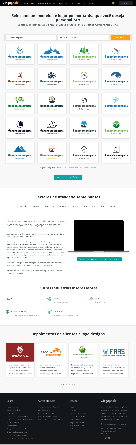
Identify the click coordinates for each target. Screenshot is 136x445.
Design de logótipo (14, 410)
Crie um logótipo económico (17, 432)
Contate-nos (74, 429)
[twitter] (106, 439)
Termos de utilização (77, 417)
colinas (102, 207)
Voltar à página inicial (11, 3)
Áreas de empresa (13, 423)
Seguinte (120, 37)
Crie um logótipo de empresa (17, 417)
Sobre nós (81, 3)
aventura (62, 207)
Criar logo (10, 414)
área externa (49, 207)
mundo (93, 168)
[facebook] (102, 439)
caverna (112, 207)
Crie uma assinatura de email (48, 407)
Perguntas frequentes (78, 426)
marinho (87, 168)
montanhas (36, 207)
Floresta (99, 298)
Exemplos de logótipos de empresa (20, 439)
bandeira (71, 168)
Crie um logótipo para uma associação (20, 420)
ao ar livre (74, 207)
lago (93, 207)
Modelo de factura (44, 410)
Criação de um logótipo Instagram (50, 420)
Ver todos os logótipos (68, 177)
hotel (77, 168)
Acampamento (18, 312)
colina (85, 207)
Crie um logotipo (29, 3)
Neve (55, 298)
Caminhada (58, 312)
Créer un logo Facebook (46, 414)
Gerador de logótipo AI (46, 3)
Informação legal (75, 420)
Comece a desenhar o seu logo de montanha (99, 260)
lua (81, 168)
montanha (23, 207)
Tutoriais (73, 410)
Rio (12, 298)
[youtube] (109, 439)
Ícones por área (12, 426)
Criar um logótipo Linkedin (47, 417)
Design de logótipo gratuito (17, 429)
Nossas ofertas (12, 407)
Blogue (91, 3)
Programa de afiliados (77, 423)
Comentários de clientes (78, 414)
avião (64, 168)
